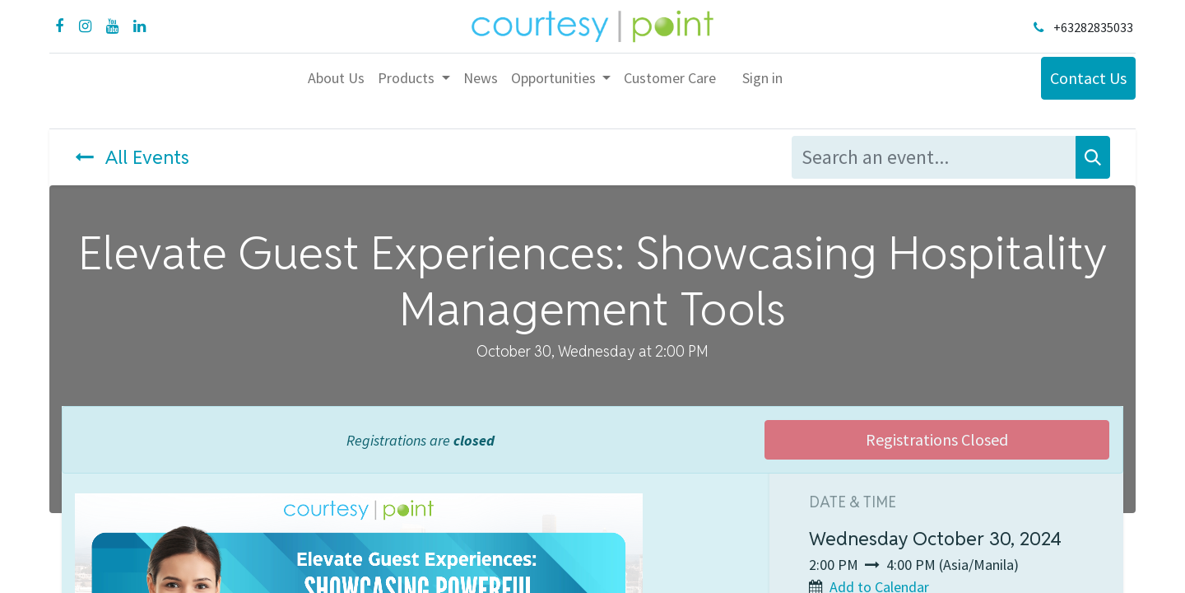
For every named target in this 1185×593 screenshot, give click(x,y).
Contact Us (1088, 78)
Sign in (762, 77)
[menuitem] (336, 78)
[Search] (1093, 157)
